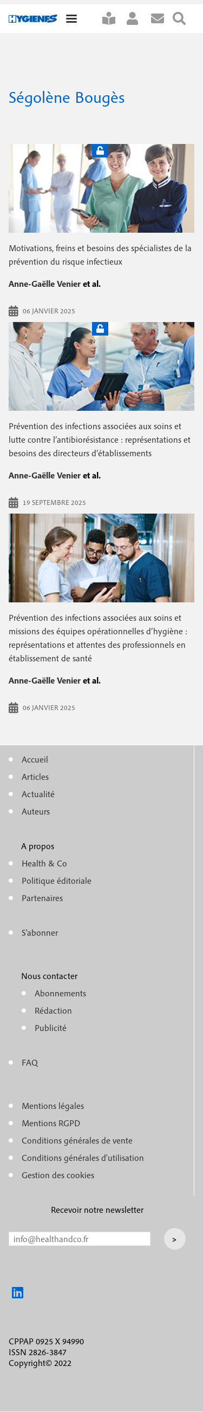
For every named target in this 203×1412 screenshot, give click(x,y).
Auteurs (36, 811)
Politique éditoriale (56, 880)
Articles (35, 776)
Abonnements (60, 993)
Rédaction (53, 1010)
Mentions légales (53, 1105)
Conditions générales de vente (77, 1140)
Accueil (35, 759)
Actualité (38, 794)
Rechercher (183, 19)
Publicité (51, 1027)
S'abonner (113, 19)
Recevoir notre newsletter (97, 1209)
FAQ (30, 1062)
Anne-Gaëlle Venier (45, 283)
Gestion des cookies (58, 1175)
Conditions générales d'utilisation (83, 1157)
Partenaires (42, 897)
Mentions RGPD (51, 1123)
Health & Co (44, 863)
